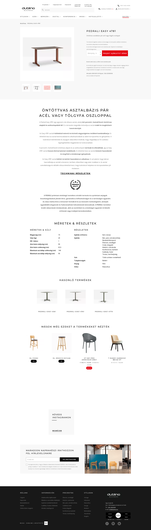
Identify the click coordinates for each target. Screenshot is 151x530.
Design (86, 506)
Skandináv (87, 514)
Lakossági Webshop (77, 5)
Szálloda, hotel (67, 506)
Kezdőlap (23, 23)
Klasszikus (87, 503)
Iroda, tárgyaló (67, 508)
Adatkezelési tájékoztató (48, 497)
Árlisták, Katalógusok (47, 508)
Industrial (87, 500)
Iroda (82, 16)
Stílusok (25, 16)
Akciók (126, 16)
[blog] (119, 523)
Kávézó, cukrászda (68, 500)
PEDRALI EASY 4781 (33, 23)
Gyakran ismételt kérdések (49, 503)
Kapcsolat (68, 4)
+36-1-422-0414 (112, 507)
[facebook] (107, 523)
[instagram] (113, 523)
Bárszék (45, 16)
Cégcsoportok (57, 4)
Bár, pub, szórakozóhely (70, 503)
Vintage (86, 497)
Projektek (46, 4)
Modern (86, 508)
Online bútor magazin (26, 508)
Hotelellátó (95, 16)
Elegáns (86, 516)
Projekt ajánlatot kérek (115, 53)
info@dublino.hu (113, 509)
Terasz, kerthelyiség (69, 514)
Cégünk (22, 497)
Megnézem (57, 431)
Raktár (22, 506)
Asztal (57, 16)
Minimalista (87, 511)
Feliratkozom (69, 459)
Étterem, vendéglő (68, 497)
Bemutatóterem (24, 503)
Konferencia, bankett (69, 511)
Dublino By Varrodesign (88, 5)
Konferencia (70, 16)
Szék (35, 16)
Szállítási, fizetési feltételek (49, 506)
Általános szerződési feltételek (50, 500)
